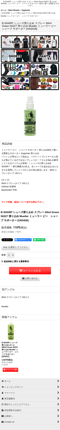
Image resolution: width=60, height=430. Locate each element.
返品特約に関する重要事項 (15, 261)
